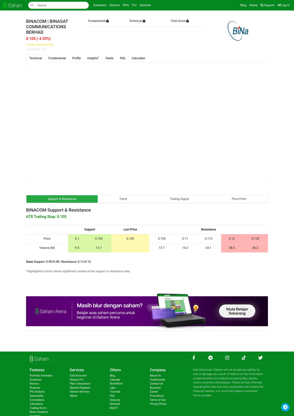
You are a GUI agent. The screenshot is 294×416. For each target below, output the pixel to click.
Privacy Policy (158, 404)
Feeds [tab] (110, 58)
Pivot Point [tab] (239, 199)
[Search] (58, 5)
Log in (284, 5)
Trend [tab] (123, 199)
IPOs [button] (126, 5)
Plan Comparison (80, 383)
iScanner (35, 387)
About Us (155, 375)
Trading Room (38, 408)
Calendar (115, 379)
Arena (253, 5)
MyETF (114, 408)
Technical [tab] (35, 58)
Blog (243, 5)
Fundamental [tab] (57, 58)
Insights (93, 58)
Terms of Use (158, 400)
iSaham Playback (80, 387)
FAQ (112, 395)
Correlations (37, 400)
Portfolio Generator (41, 375)
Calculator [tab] (138, 58)
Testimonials (157, 379)
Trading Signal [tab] (179, 199)
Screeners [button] (99, 5)
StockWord (116, 383)
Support (267, 5)
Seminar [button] (145, 5)
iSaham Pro (77, 379)
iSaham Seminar (79, 391)
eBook (73, 395)
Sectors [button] (115, 5)
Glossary (115, 400)
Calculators (36, 404)
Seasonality (37, 395)
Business (155, 387)
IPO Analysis (37, 391)
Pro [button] (134, 5)
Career (154, 391)
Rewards (115, 404)
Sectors (34, 383)
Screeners (36, 379)
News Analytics (39, 412)
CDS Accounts (78, 375)
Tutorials (115, 391)
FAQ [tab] (122, 58)
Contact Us (156, 383)
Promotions (157, 395)
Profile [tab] (76, 58)
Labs (113, 387)
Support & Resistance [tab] (62, 199)
